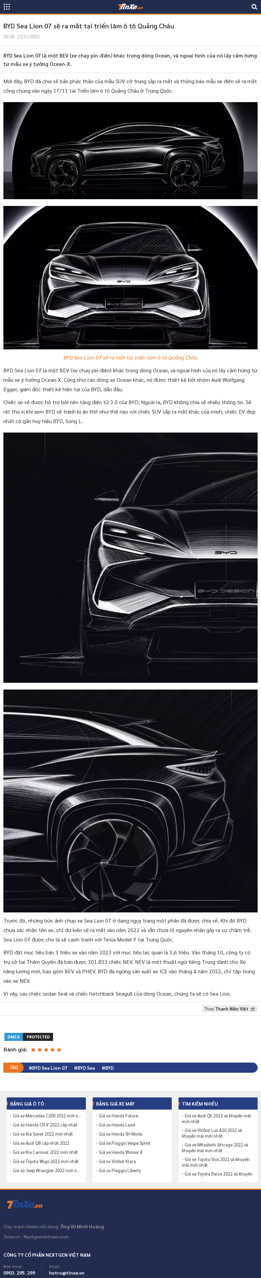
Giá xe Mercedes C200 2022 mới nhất (47, 1115)
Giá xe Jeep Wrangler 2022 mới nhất (47, 1170)
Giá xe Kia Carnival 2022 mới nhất (45, 1152)
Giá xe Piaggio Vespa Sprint (125, 1143)
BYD (109, 1068)
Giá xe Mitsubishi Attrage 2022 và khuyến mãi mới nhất (215, 1147)
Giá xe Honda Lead (117, 1125)
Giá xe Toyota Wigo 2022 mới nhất (46, 1161)
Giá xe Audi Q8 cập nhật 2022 (41, 1143)
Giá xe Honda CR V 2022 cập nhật (45, 1125)
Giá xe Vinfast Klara (117, 1161)
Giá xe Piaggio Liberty (120, 1170)
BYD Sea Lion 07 (49, 1068)
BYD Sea (86, 1068)
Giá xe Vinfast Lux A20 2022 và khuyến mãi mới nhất (212, 1133)
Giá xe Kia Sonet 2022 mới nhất (43, 1134)
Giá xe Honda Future (118, 1115)
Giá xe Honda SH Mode (120, 1134)
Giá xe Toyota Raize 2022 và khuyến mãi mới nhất (217, 1176)
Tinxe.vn (28, 1204)
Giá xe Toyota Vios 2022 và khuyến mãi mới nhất (216, 1162)
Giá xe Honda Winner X (121, 1152)
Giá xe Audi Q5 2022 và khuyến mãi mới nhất (216, 1118)
